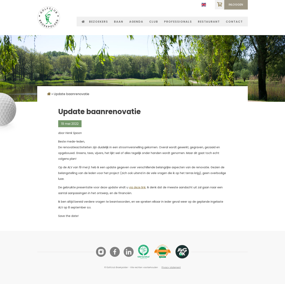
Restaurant (209, 21)
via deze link (137, 187)
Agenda (136, 21)
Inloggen (236, 5)
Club (153, 21)
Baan (118, 21)
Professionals (178, 21)
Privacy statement (171, 267)
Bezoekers (98, 21)
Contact (234, 21)
